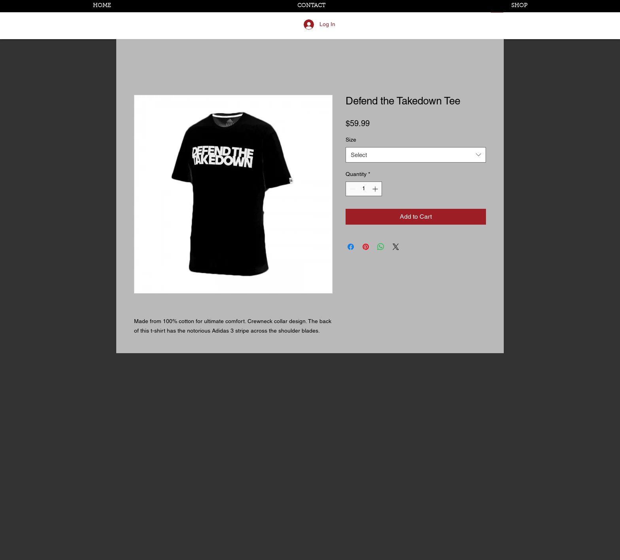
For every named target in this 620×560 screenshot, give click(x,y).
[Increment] (376, 189)
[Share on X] (396, 247)
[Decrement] (352, 189)
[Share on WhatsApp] (381, 247)
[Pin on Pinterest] (365, 247)
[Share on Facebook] (350, 247)
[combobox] (416, 155)
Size (351, 139)
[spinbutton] (364, 189)
